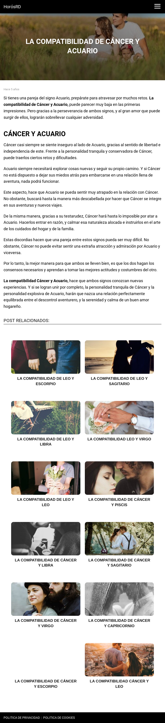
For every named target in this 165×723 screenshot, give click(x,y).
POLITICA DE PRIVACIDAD (22, 717)
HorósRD (12, 6)
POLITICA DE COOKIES (59, 717)
